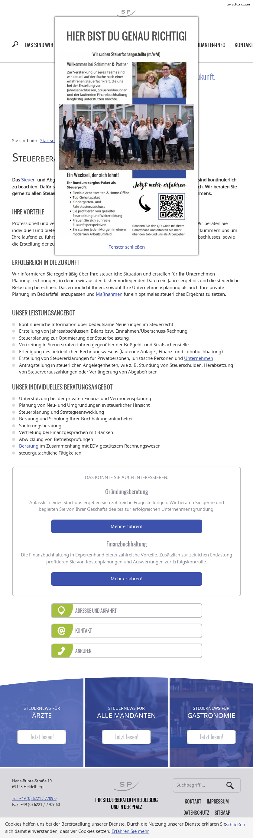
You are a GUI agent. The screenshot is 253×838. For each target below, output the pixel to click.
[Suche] (207, 785)
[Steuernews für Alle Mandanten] (126, 737)
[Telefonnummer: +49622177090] (34, 798)
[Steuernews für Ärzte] (41, 737)
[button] (16, 45)
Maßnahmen (109, 294)
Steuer (27, 180)
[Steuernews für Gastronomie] (211, 737)
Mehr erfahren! (127, 526)
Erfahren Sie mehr (130, 831)
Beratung (28, 446)
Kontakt (193, 801)
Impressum (218, 801)
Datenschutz (196, 812)
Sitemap (222, 812)
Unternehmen (198, 358)
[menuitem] (39, 45)
